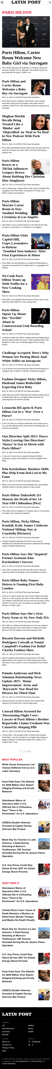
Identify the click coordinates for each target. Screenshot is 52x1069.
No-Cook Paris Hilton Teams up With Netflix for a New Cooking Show (14, 283)
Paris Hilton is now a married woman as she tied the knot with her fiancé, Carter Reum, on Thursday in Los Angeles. (24, 226)
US (3, 1025)
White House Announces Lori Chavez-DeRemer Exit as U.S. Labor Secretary (18, 767)
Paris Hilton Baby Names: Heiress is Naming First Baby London (23, 584)
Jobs (4, 1051)
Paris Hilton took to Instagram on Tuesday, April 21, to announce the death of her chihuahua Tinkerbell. (25, 512)
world (30, 1028)
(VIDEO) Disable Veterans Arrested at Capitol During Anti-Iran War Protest (16, 825)
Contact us (6, 1045)
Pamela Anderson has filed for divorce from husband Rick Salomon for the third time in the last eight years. (23, 702)
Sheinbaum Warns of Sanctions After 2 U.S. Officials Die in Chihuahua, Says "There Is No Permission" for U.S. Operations (20, 807)
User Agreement (22, 1061)
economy (6, 1031)
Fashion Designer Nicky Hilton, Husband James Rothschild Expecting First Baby (24, 383)
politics (31, 1025)
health (30, 1031)
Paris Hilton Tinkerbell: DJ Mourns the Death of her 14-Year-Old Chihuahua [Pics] (22, 499)
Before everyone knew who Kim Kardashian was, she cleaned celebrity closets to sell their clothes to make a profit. (25, 486)
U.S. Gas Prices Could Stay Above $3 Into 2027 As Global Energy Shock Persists (18, 868)
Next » (29, 751)
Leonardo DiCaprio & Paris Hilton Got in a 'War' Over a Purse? (22, 411)
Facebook (36, 1042)
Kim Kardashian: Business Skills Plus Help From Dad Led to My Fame (25, 473)
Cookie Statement (8, 1064)
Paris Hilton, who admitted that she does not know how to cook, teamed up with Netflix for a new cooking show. (25, 301)
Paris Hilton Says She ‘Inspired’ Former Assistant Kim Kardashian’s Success (24, 558)
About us (6, 1042)
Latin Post (26, 2)
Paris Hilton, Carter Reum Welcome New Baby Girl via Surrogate (25, 57)
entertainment (8, 1028)
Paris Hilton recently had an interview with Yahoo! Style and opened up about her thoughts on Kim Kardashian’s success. (24, 571)
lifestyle (5, 1034)
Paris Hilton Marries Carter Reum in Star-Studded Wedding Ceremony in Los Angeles (20, 209)
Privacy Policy (8, 1048)
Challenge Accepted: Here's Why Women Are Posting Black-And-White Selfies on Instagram (25, 357)
